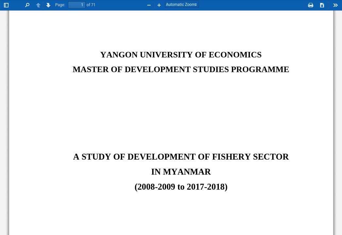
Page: (60, 5)
